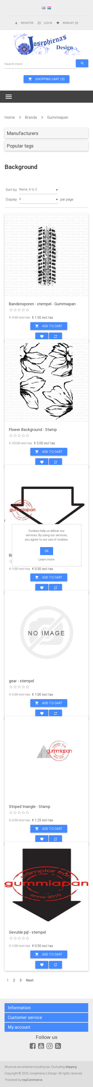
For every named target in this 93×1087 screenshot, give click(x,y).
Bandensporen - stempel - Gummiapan (42, 304)
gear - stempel (21, 681)
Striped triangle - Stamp (29, 806)
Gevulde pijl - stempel (27, 932)
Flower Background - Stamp (33, 429)
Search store (13, 64)
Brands (31, 117)
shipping (71, 1067)
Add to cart (49, 326)
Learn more (46, 559)
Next (30, 980)
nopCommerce (32, 1080)
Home (10, 117)
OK (47, 551)
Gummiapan (57, 117)
